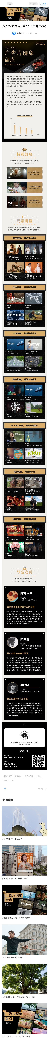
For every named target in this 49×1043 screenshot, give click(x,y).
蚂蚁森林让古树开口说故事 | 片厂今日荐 (18, 997)
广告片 (39, 776)
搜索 (34, 4)
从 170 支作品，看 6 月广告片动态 (16, 918)
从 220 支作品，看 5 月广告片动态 (16, 1037)
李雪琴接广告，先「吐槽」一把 (15, 879)
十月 (11, 780)
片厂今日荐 (29, 776)
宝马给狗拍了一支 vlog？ (12, 839)
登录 (44, 4)
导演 (5, 780)
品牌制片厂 (8, 776)
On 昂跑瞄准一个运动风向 (12, 958)
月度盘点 (18, 776)
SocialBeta (20, 33)
